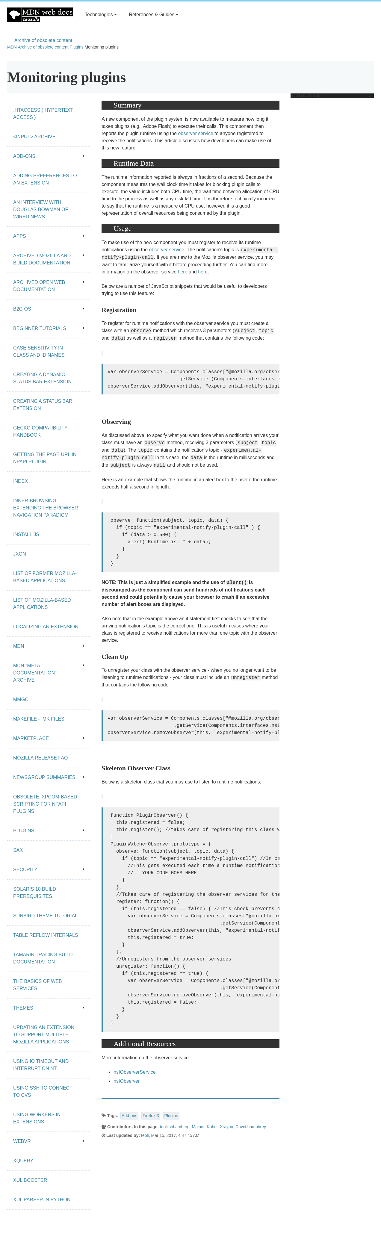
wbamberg (179, 1126)
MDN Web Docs (40, 14)
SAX (18, 850)
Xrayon (226, 1126)
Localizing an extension (45, 626)
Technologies (101, 14)
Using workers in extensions (37, 1118)
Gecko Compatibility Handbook (40, 431)
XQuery (23, 1160)
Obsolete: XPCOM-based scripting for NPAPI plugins (45, 804)
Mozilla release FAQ (40, 757)
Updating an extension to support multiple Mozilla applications (43, 1034)
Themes (48, 1007)
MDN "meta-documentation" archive (48, 673)
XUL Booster (30, 1180)
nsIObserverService (135, 1072)
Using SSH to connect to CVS (42, 1091)
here (183, 271)
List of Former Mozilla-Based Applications (45, 577)
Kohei (212, 1126)
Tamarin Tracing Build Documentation (43, 958)
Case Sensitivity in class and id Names (39, 351)
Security (48, 869)
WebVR (48, 1141)
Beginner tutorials (48, 328)
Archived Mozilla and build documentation (48, 259)
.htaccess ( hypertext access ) (43, 114)
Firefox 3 (151, 1115)
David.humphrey (250, 1126)
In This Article (331, 95)
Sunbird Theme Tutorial (45, 915)
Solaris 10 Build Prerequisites (34, 893)
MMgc (20, 699)
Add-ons (129, 1115)
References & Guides (154, 14)
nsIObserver (127, 1081)
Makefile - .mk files (38, 718)
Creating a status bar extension (42, 405)
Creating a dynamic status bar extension (42, 378)
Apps (48, 236)
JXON (19, 553)
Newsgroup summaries (48, 777)
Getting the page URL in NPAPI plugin (44, 458)
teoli (164, 1126)
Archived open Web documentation (48, 286)
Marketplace (48, 738)
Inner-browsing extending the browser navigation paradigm (45, 508)
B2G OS (48, 308)
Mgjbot (198, 1126)
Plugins (77, 47)
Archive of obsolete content (43, 40)
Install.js (26, 534)
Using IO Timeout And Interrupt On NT (41, 1065)
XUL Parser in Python (41, 1199)
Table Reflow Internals (45, 935)
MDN (12, 47)
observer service (195, 133)
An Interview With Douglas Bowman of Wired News (40, 209)
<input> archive (34, 136)
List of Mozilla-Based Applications (42, 603)
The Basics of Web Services (37, 985)
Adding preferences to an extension (45, 179)
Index (20, 481)
